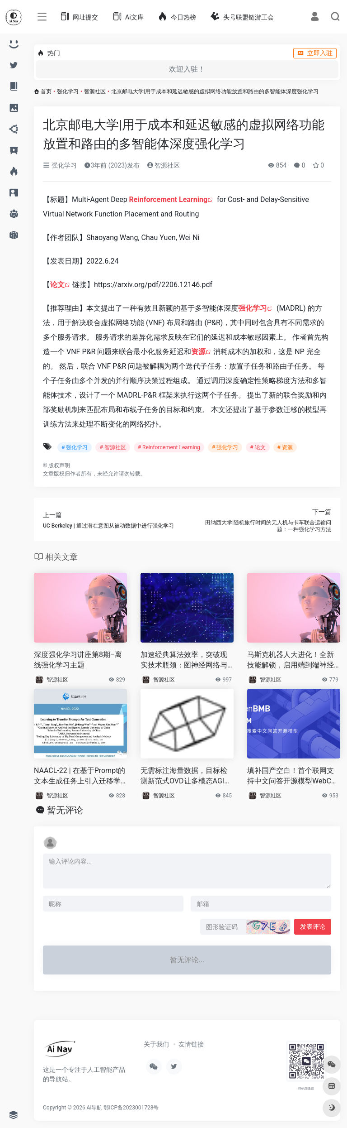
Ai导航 (95, 1107)
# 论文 (257, 447)
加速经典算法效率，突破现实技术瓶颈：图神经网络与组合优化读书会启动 (184, 660)
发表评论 (312, 926)
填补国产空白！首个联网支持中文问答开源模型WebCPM (291, 776)
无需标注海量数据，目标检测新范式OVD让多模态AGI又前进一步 (186, 776)
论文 (57, 284)
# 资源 (285, 447)
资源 (198, 351)
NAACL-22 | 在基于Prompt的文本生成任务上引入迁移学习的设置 (79, 776)
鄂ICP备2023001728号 (131, 1107)
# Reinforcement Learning (169, 447)
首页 (46, 91)
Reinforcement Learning (168, 199)
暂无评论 (65, 810)
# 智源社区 (112, 447)
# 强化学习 (74, 447)
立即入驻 (315, 53)
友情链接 (191, 1044)
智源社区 (95, 91)
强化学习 (68, 91)
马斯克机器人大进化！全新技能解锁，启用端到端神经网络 (290, 660)
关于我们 (156, 1044)
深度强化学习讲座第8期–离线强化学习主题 (78, 659)
